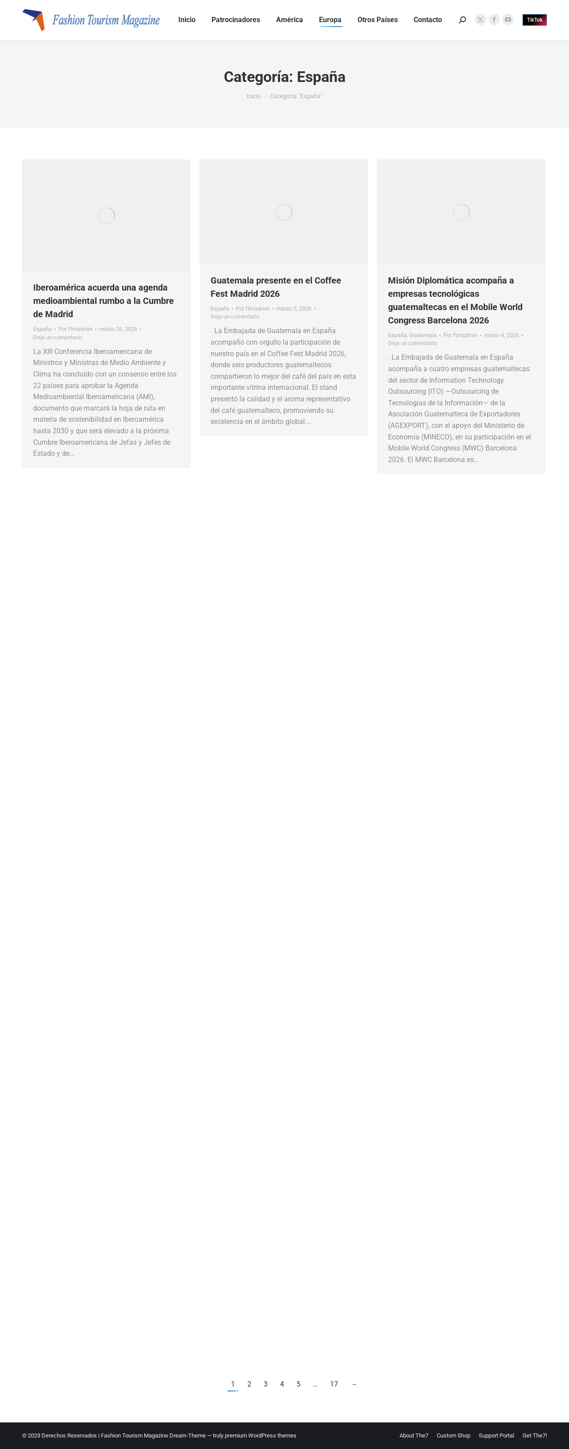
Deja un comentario (57, 337)
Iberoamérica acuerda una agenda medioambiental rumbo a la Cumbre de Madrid (103, 300)
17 (334, 1384)
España (42, 329)
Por (75, 329)
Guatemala (423, 335)
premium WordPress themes (260, 1435)
